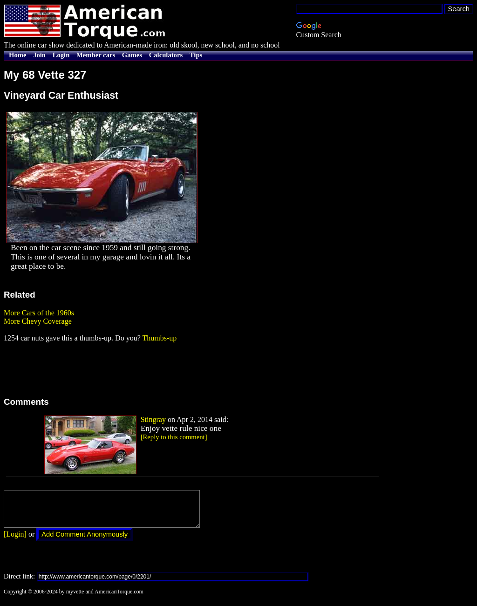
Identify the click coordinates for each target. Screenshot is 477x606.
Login (61, 55)
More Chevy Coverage (38, 321)
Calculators (166, 55)
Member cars (95, 55)
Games (132, 55)
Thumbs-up (159, 338)
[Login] (15, 541)
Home (17, 55)
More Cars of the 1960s (39, 313)
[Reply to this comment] (174, 437)
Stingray (153, 419)
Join (39, 55)
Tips (196, 55)
